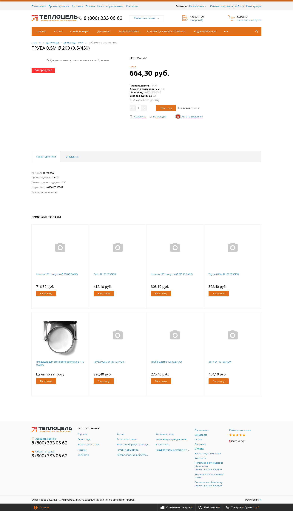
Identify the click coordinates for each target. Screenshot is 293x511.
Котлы (58, 31)
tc (260, 499)
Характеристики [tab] (46, 156)
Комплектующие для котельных (166, 31)
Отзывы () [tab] (71, 156)
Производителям (59, 6)
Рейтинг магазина (240, 430)
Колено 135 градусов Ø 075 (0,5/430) (171, 274)
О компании (39, 6)
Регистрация (253, 6)
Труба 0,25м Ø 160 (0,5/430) (224, 274)
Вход (241, 6)
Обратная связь (43, 451)
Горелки (41, 31)
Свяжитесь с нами (146, 18)
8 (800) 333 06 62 (103, 18)
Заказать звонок (44, 438)
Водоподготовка (129, 31)
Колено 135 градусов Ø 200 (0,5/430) (57, 274)
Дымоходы (103, 31)
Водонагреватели (205, 31)
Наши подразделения (110, 6)
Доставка (77, 6)
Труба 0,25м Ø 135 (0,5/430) (166, 361)
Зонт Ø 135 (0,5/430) (105, 274)
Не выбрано (197, 6)
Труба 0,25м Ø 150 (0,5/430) (109, 361)
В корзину (166, 108)
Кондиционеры (79, 31)
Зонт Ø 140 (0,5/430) (220, 361)
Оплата (90, 6)
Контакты (132, 6)
